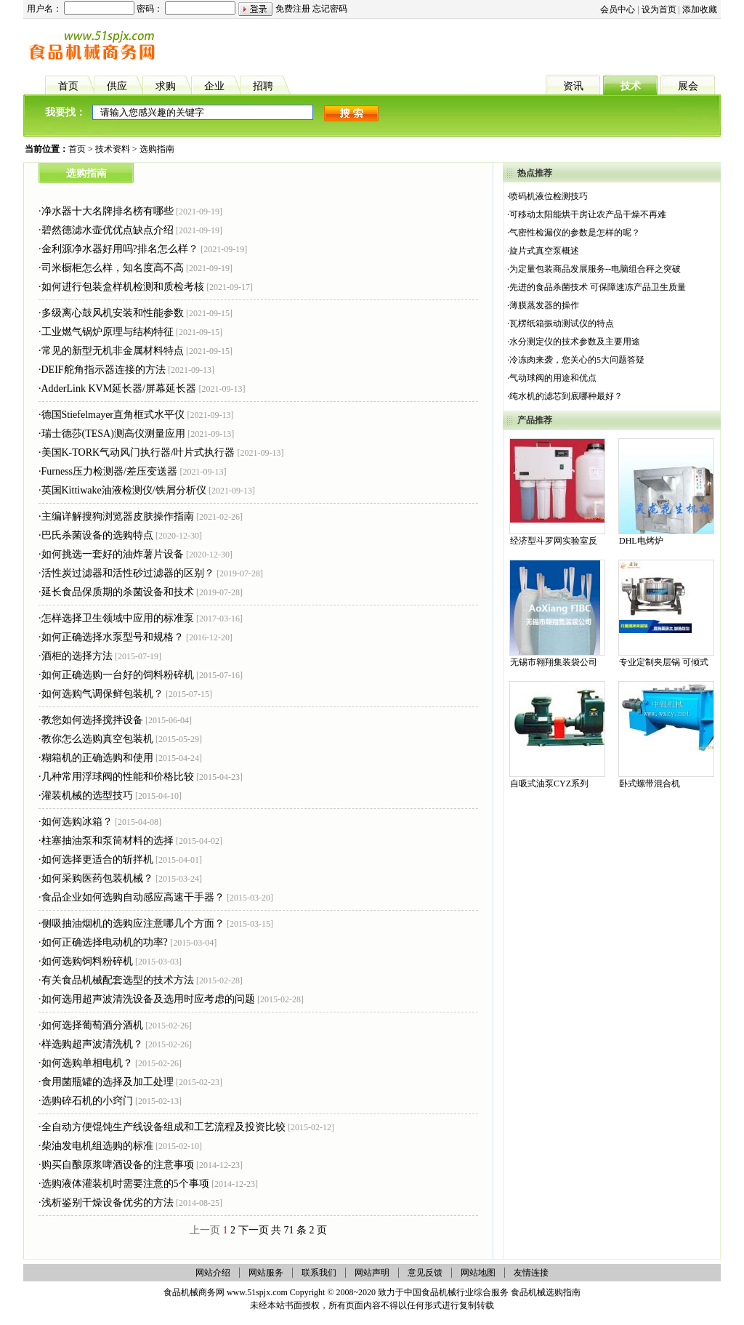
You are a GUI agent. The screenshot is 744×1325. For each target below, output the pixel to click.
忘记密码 (329, 9)
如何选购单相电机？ (87, 1063)
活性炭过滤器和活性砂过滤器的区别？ (127, 573)
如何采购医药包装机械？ (97, 878)
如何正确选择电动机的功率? (104, 942)
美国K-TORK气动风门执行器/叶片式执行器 (138, 452)
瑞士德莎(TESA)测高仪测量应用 (113, 433)
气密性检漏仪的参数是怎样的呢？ (574, 232)
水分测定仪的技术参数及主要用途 (574, 342)
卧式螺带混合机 (649, 783)
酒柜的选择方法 (77, 656)
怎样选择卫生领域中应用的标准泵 (117, 618)
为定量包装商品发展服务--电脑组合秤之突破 (595, 269)
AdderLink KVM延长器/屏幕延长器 (119, 388)
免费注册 (292, 9)
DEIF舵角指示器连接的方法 (103, 369)
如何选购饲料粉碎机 (87, 961)
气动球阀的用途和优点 (553, 378)
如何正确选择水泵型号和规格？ (112, 637)
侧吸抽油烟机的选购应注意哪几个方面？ (133, 923)
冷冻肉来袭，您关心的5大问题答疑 (576, 360)
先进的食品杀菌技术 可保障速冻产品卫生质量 (597, 287)
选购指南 (157, 149)
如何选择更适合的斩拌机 (97, 859)
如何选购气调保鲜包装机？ (102, 693)
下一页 (253, 1230)
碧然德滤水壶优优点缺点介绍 (107, 230)
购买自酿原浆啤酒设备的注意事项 (117, 1164)
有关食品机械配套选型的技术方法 (117, 980)
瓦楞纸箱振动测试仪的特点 (561, 323)
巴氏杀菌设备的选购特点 (97, 535)
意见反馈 (425, 1273)
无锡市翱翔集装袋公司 (553, 662)
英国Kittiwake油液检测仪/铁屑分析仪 (123, 490)
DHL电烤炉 (641, 541)
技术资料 (112, 149)
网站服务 (265, 1273)
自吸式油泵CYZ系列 (549, 783)
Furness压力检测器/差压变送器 (109, 471)
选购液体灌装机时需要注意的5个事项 (125, 1183)
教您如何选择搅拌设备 (92, 719)
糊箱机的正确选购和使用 (97, 757)
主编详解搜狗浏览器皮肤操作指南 (117, 516)
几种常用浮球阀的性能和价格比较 (117, 776)
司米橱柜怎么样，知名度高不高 (112, 267)
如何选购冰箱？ (77, 821)
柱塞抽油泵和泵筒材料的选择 (107, 840)
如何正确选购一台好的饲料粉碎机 (117, 674)
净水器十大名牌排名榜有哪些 (107, 211)
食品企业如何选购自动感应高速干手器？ (133, 897)
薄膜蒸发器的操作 (544, 305)
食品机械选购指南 (546, 1292)
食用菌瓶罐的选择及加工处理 (107, 1081)
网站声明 (372, 1273)
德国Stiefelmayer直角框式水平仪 (113, 414)
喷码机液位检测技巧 (548, 196)
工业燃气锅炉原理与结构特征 (107, 331)
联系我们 (319, 1273)
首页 (77, 149)
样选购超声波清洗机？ (92, 1044)
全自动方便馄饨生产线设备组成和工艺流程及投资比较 (163, 1126)
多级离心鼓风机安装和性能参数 (112, 312)
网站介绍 (212, 1273)
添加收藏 (699, 9)
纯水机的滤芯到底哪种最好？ (566, 396)
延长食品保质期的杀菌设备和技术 (117, 592)
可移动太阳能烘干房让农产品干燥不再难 (587, 214)
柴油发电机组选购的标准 (97, 1145)
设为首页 (659, 9)
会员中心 (617, 9)
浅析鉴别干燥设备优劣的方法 (107, 1202)
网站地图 (478, 1273)
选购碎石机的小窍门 (87, 1100)
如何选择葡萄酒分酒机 (92, 1025)
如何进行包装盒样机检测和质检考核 (122, 286)
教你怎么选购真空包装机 (97, 738)
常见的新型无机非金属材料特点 (112, 350)
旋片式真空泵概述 (544, 251)
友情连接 (531, 1273)
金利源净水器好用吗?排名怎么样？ (119, 248)
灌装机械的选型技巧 (87, 795)
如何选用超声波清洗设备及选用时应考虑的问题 (148, 999)
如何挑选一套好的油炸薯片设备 (112, 554)
